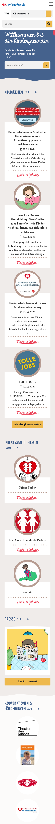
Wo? (6, 13)
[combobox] (32, 14)
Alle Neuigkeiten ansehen (27, 424)
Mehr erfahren (27, 175)
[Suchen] (23, 24)
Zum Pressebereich (27, 681)
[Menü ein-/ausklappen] (51, 4)
